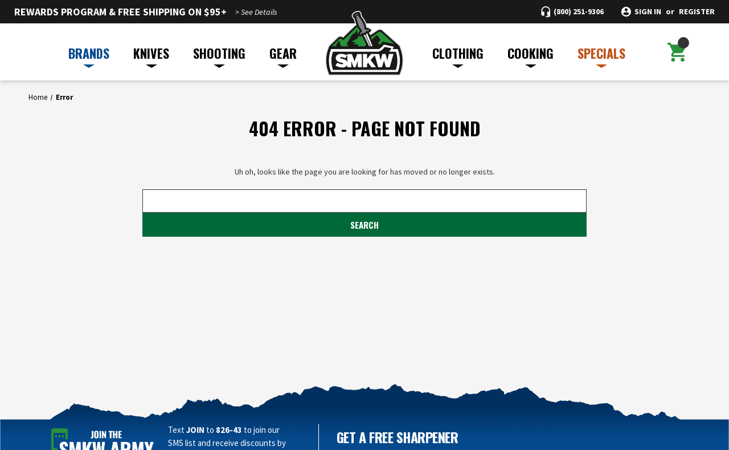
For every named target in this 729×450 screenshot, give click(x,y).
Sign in (647, 11)
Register (697, 11)
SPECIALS (601, 56)
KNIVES (151, 56)
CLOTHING (458, 56)
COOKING (530, 56)
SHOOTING (219, 56)
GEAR (283, 56)
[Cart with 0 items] (676, 52)
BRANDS (88, 56)
